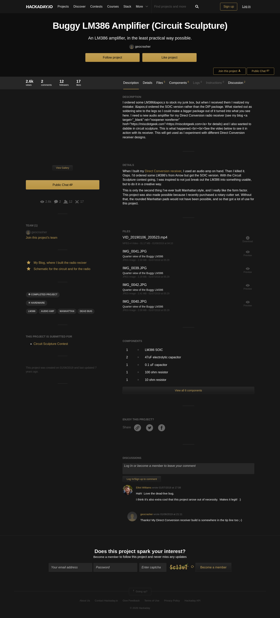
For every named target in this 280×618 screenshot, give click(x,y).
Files (160, 82)
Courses (113, 6)
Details (147, 82)
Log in (246, 6)
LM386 (31, 311)
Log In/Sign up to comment (142, 479)
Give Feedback (131, 601)
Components (179, 82)
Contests (96, 6)
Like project (170, 57)
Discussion (236, 82)
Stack (127, 6)
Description (131, 82)
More (143, 6)
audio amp (47, 311)
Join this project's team (41, 237)
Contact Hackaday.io (106, 601)
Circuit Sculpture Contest (51, 343)
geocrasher (139, 47)
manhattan (67, 311)
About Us (85, 601)
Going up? (140, 592)
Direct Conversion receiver (163, 171)
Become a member (106, 557)
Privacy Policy (172, 601)
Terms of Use (151, 601)
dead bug (86, 311)
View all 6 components (188, 390)
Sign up (228, 6)
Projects (63, 6)
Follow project (112, 57)
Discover (80, 6)
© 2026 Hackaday (140, 608)
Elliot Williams (143, 487)
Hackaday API (192, 601)
